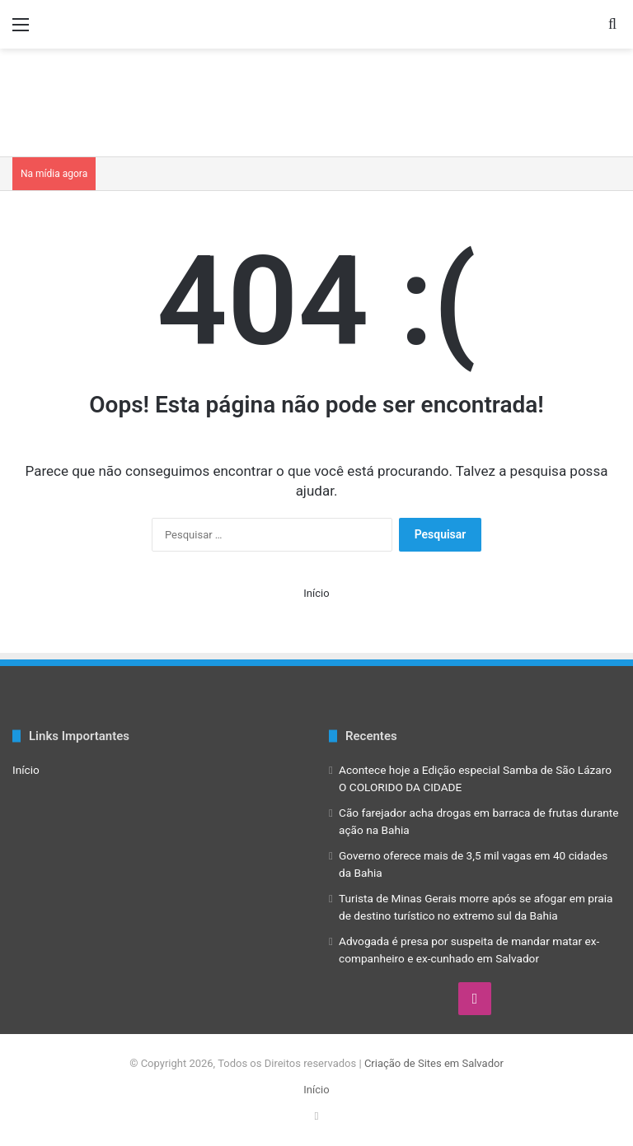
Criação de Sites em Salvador (434, 1063)
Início (316, 593)
